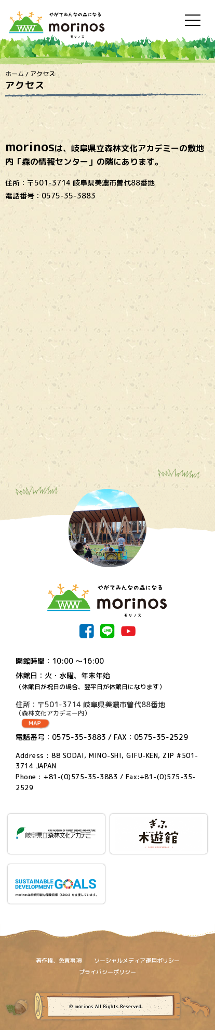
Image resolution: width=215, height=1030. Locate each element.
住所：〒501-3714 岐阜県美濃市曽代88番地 (107, 708)
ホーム (14, 73)
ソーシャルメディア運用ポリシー (137, 960)
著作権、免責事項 (59, 960)
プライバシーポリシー (107, 972)
